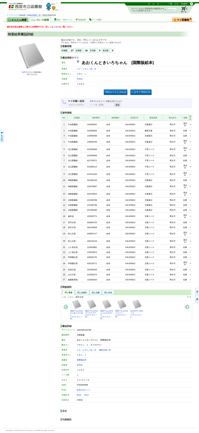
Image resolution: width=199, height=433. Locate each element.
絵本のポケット (83, 390)
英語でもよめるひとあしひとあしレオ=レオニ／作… (76, 310)
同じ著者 (68, 292)
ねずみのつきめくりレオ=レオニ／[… (136, 309)
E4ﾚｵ (79, 395)
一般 (170, 4)
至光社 (80, 79)
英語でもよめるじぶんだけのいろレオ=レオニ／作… (106, 310)
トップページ (12, 15)
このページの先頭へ (197, 291)
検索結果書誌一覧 (34, 15)
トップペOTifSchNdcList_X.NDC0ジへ (197, 299)
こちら (56, 27)
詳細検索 (22, 15)
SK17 (86, 395)
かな (177, 4)
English (184, 4)
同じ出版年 (82, 292)
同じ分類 (96, 292)
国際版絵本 (82, 360)
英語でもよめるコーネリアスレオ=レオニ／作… (91, 309)
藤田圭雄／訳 (105, 350)
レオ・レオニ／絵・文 (86, 69)
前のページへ (2, 136)
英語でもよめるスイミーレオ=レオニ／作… (121, 309)
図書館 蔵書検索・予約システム (36, 8)
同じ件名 (108, 292)
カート (182, 9)
